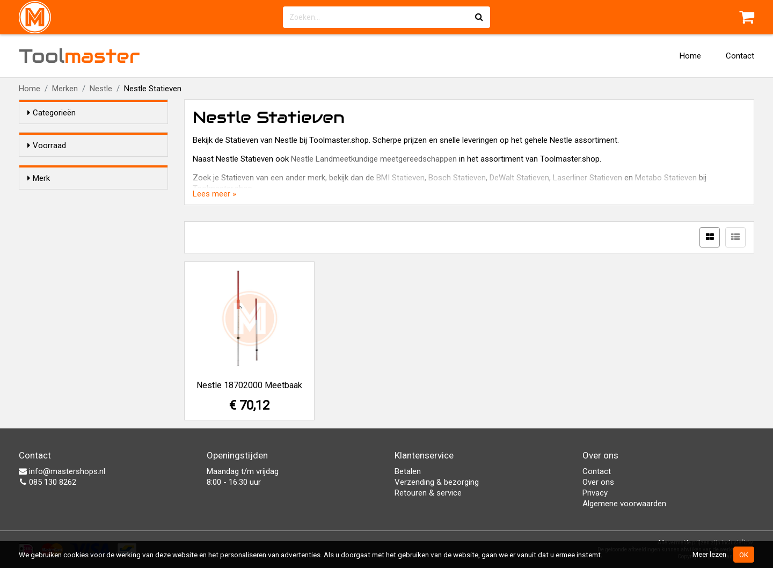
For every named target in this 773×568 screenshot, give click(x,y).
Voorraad (46, 145)
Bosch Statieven (457, 178)
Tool (79, 55)
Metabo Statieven (666, 178)
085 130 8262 (47, 482)
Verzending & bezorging (437, 482)
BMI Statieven (400, 178)
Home (690, 56)
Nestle (101, 88)
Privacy (595, 493)
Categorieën (51, 112)
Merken (65, 88)
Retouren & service (428, 493)
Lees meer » (214, 194)
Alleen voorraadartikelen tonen (97, 166)
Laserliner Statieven (587, 178)
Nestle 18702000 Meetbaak (249, 385)
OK (743, 554)
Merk (38, 197)
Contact (740, 56)
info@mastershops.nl (62, 471)
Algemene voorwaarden (624, 503)
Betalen (408, 471)
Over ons (598, 482)
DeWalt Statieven (519, 178)
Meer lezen (709, 554)
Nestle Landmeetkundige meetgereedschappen (374, 159)
